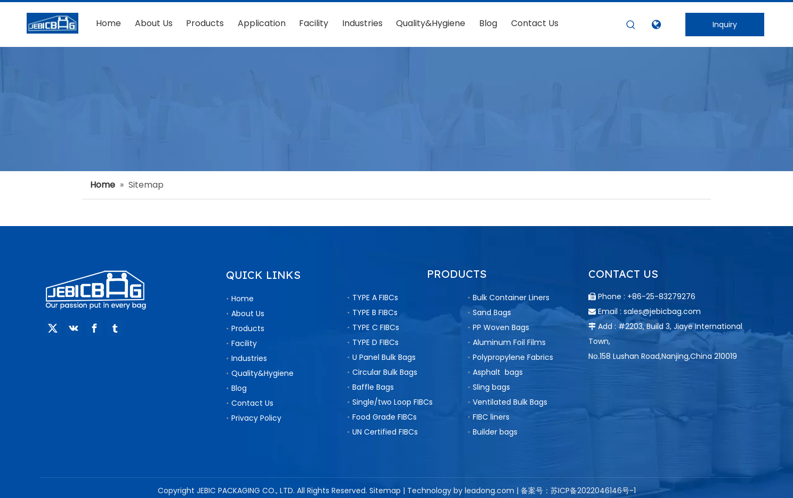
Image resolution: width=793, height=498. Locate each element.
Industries (249, 358)
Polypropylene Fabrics (513, 357)
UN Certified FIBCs (385, 432)
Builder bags (495, 432)
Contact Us (252, 403)
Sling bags (491, 387)
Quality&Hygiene (262, 373)
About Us (247, 313)
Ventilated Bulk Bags (510, 402)
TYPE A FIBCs (375, 297)
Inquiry (725, 24)
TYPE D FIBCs (375, 342)
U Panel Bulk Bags (384, 357)
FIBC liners (491, 417)
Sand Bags (492, 312)
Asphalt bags (498, 372)
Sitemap (385, 490)
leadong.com (489, 490)
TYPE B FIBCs (375, 312)
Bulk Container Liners (511, 297)
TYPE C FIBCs (375, 327)
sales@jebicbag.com (662, 311)
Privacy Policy (256, 418)
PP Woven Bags (501, 327)
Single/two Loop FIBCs (392, 402)
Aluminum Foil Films (509, 342)
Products (247, 328)
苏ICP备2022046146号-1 (593, 490)
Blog (239, 388)
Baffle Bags (373, 387)
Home (242, 298)
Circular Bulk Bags (384, 372)
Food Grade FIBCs (384, 417)
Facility (244, 343)
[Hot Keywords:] (631, 25)
